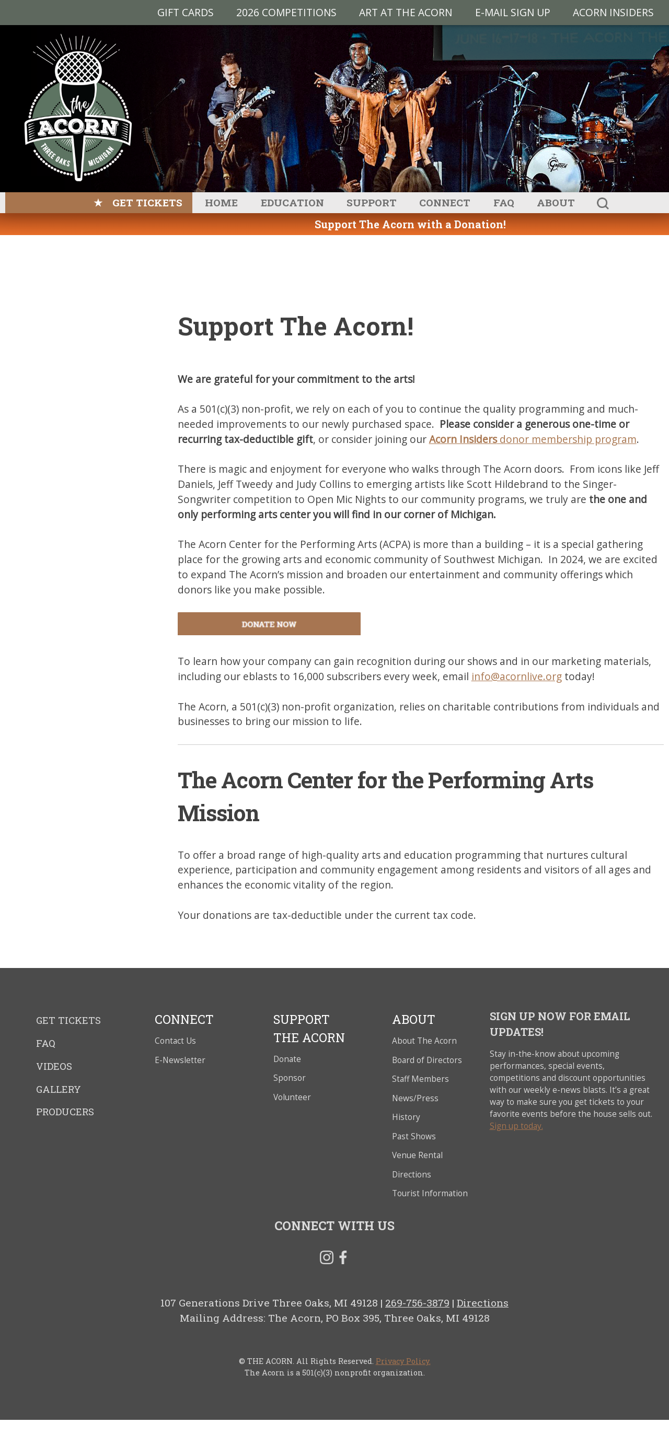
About (556, 202)
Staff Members (420, 1079)
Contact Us (175, 1040)
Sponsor (289, 1077)
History (406, 1117)
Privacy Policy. (403, 1361)
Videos (54, 1066)
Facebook (343, 1259)
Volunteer (292, 1097)
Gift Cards (185, 12)
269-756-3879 (417, 1302)
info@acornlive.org (516, 676)
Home (221, 202)
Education (292, 202)
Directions (411, 1174)
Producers (65, 1111)
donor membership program (533, 439)
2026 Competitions (286, 12)
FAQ (503, 202)
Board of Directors (427, 1060)
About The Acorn (424, 1040)
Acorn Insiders (613, 12)
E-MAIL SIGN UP (512, 12)
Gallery (58, 1089)
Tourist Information (430, 1193)
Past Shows (414, 1136)
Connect (444, 202)
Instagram (326, 1259)
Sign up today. (516, 1126)
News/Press (415, 1098)
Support (372, 202)
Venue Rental (417, 1155)
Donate (287, 1059)
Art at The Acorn (405, 12)
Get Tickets (147, 202)
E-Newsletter (180, 1060)
